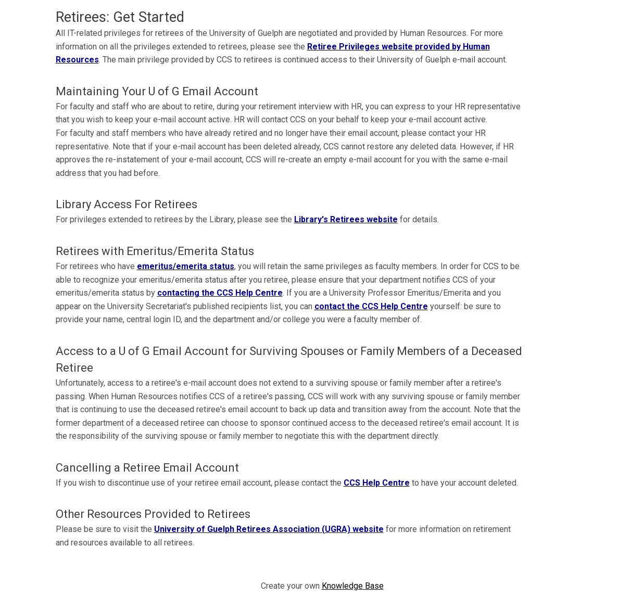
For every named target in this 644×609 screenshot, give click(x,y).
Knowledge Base (353, 586)
